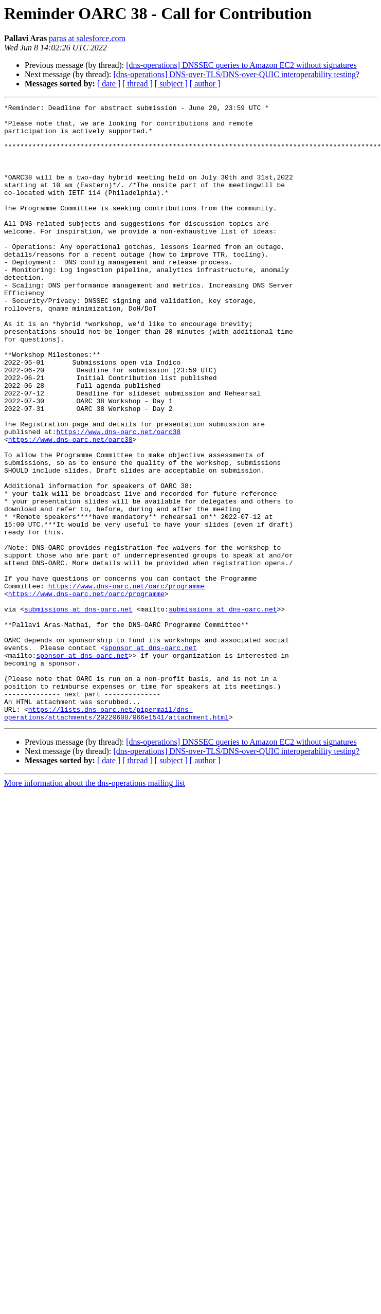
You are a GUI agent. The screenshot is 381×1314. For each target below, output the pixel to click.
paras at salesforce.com (87, 38)
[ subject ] (171, 83)
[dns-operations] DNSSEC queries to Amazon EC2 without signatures (241, 65)
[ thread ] (137, 83)
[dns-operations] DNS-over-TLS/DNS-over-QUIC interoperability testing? (236, 74)
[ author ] (205, 83)
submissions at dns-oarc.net (78, 710)
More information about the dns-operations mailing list (94, 906)
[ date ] (108, 83)
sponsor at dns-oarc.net (150, 757)
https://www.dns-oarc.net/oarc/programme (126, 683)
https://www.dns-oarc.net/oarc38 (118, 497)
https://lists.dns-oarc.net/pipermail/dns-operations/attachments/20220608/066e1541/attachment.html (116, 835)
